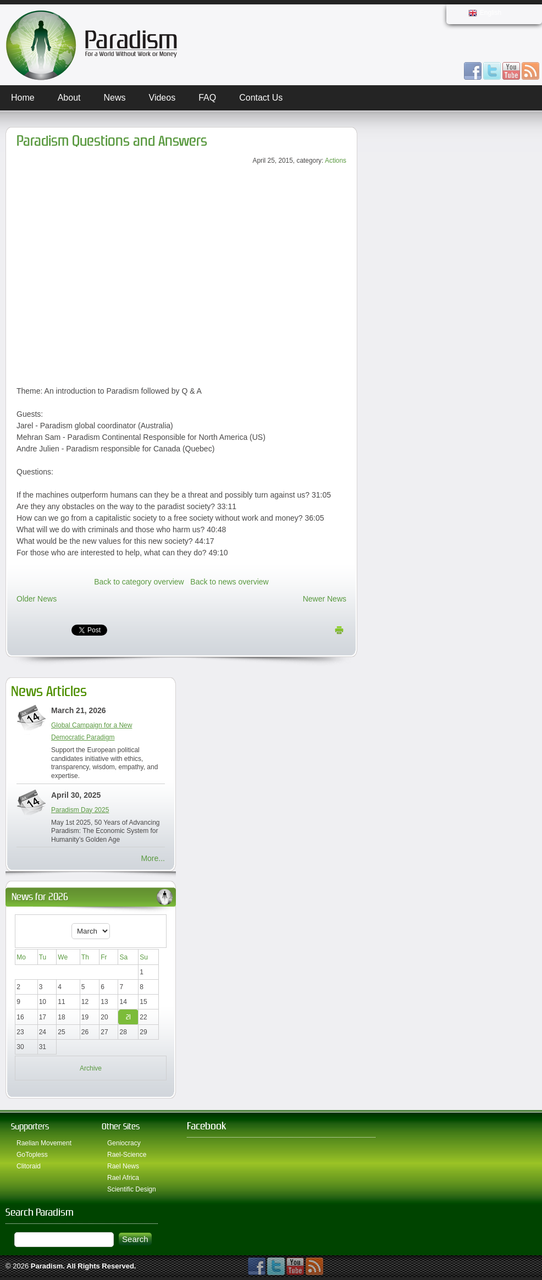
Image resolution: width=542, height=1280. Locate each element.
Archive (91, 1068)
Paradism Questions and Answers (111, 141)
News (115, 97)
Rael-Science (126, 1154)
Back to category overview (139, 581)
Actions (335, 160)
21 (128, 1017)
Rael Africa (123, 1178)
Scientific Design (131, 1189)
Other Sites (121, 1126)
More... (153, 858)
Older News (36, 598)
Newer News (324, 598)
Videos (162, 97)
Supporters (30, 1126)
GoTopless (32, 1154)
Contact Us (261, 97)
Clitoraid (28, 1166)
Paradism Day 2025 (80, 810)
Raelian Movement (43, 1143)
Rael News (123, 1166)
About (69, 97)
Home (23, 97)
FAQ (207, 97)
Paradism (47, 1266)
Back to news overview (229, 581)
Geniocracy (124, 1143)
